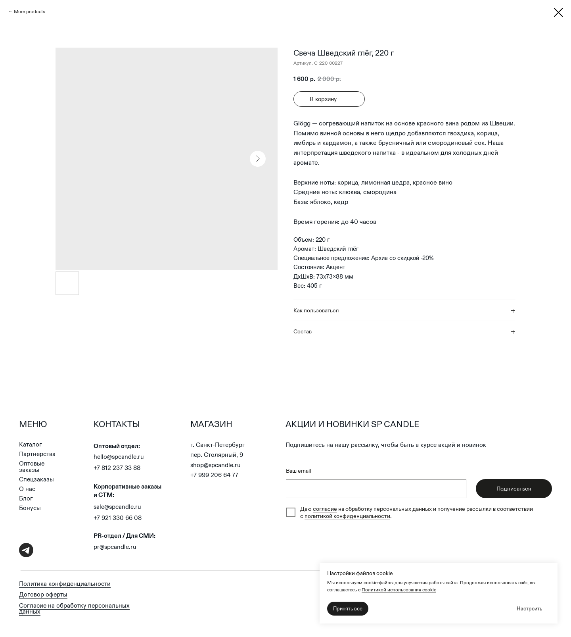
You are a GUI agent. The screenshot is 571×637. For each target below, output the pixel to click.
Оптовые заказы (31, 466)
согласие (325, 508)
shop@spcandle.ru (215, 465)
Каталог (30, 444)
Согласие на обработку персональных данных (74, 609)
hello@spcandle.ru (119, 456)
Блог (26, 498)
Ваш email (298, 470)
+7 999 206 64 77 (214, 475)
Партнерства (37, 454)
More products (29, 11)
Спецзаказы (36, 479)
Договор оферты (43, 594)
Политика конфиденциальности (65, 583)
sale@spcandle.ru (117, 506)
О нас (27, 489)
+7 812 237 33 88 (117, 467)
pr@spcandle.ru (115, 546)
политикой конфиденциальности (347, 516)
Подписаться (513, 488)
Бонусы (30, 508)
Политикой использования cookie (399, 590)
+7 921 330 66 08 (118, 518)
